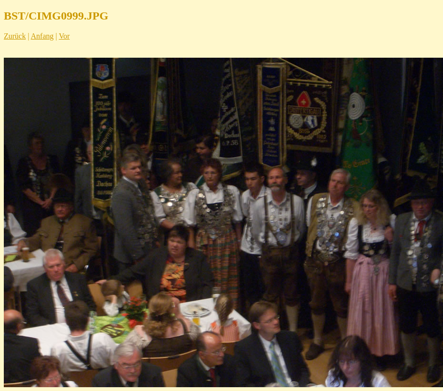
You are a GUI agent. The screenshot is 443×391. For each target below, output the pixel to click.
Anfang (42, 36)
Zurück (15, 36)
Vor (64, 36)
